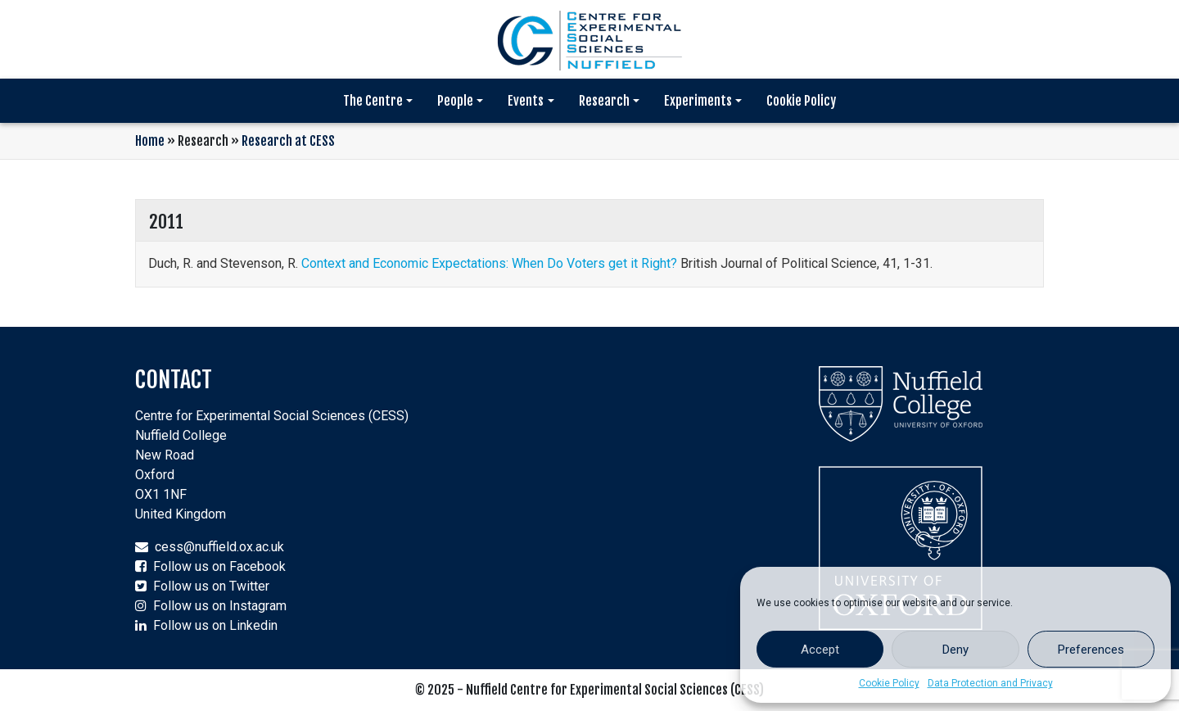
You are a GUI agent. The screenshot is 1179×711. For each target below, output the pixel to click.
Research (604, 101)
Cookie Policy (889, 683)
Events (526, 101)
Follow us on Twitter (211, 586)
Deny (955, 649)
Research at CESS (288, 141)
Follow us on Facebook (219, 566)
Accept (820, 649)
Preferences (1091, 649)
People (455, 101)
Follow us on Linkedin (215, 625)
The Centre (373, 101)
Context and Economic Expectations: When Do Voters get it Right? (489, 263)
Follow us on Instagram (220, 606)
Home (150, 141)
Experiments (698, 101)
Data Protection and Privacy (990, 683)
